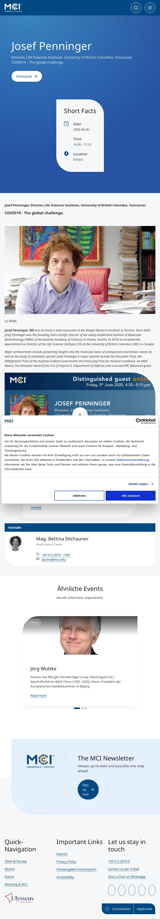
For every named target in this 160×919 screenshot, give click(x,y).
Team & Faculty (16, 861)
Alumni (10, 869)
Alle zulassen (130, 495)
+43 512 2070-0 (119, 861)
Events (9, 876)
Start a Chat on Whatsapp (127, 876)
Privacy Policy (66, 861)
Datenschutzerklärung (133, 459)
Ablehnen (79, 495)
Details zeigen (138, 484)
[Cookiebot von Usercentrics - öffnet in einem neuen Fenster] (139, 421)
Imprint (61, 854)
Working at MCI (16, 884)
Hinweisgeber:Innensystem (76, 869)
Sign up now (88, 789)
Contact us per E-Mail (123, 869)
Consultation (118, 908)
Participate (26, 76)
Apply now (144, 909)
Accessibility (65, 877)
